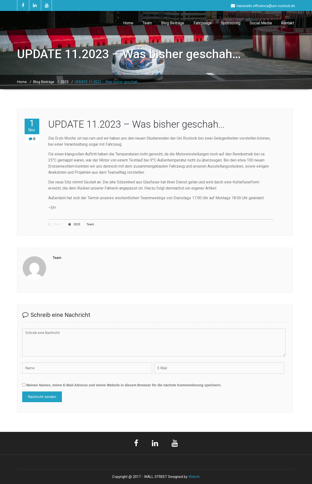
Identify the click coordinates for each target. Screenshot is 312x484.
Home (128, 23)
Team (147, 23)
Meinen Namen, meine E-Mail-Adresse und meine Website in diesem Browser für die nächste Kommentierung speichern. (123, 385)
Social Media (261, 23)
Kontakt (287, 23)
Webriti (193, 477)
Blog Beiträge (172, 23)
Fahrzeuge (203, 23)
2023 (64, 82)
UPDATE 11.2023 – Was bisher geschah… (107, 82)
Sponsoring (230, 23)
